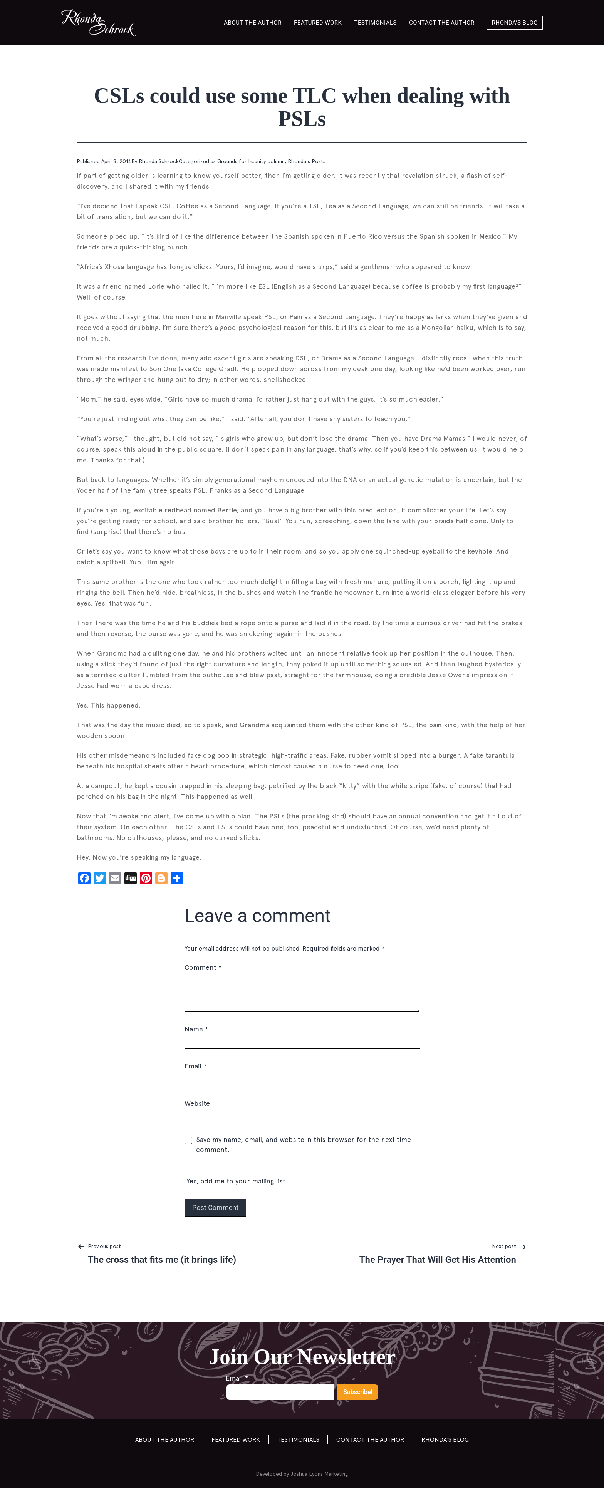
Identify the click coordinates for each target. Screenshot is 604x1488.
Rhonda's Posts (306, 161)
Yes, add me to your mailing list (302, 1173)
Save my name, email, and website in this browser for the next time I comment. (305, 1144)
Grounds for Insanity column (251, 161)
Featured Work (318, 22)
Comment (203, 967)
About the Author (253, 22)
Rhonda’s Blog (515, 22)
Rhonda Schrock (159, 161)
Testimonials (375, 22)
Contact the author (442, 22)
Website (197, 1103)
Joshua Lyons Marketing (319, 1474)
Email (195, 1066)
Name (196, 1029)
